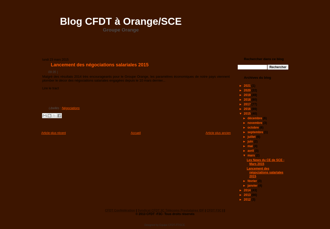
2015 (248, 113)
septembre (256, 132)
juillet (252, 137)
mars (252, 155)
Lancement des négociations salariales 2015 (99, 64)
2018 (248, 99)
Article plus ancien (218, 133)
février (253, 181)
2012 (248, 199)
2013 (248, 195)
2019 (248, 95)
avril (251, 151)
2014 (248, 190)
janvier (253, 185)
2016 (248, 109)
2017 (248, 104)
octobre (254, 127)
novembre (255, 123)
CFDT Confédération (120, 210)
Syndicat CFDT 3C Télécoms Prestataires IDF (171, 210)
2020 (248, 90)
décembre (255, 118)
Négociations (71, 108)
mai (251, 146)
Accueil (136, 133)
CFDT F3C (214, 210)
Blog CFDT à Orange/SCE (121, 21)
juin (251, 141)
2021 (248, 86)
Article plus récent (53, 133)
